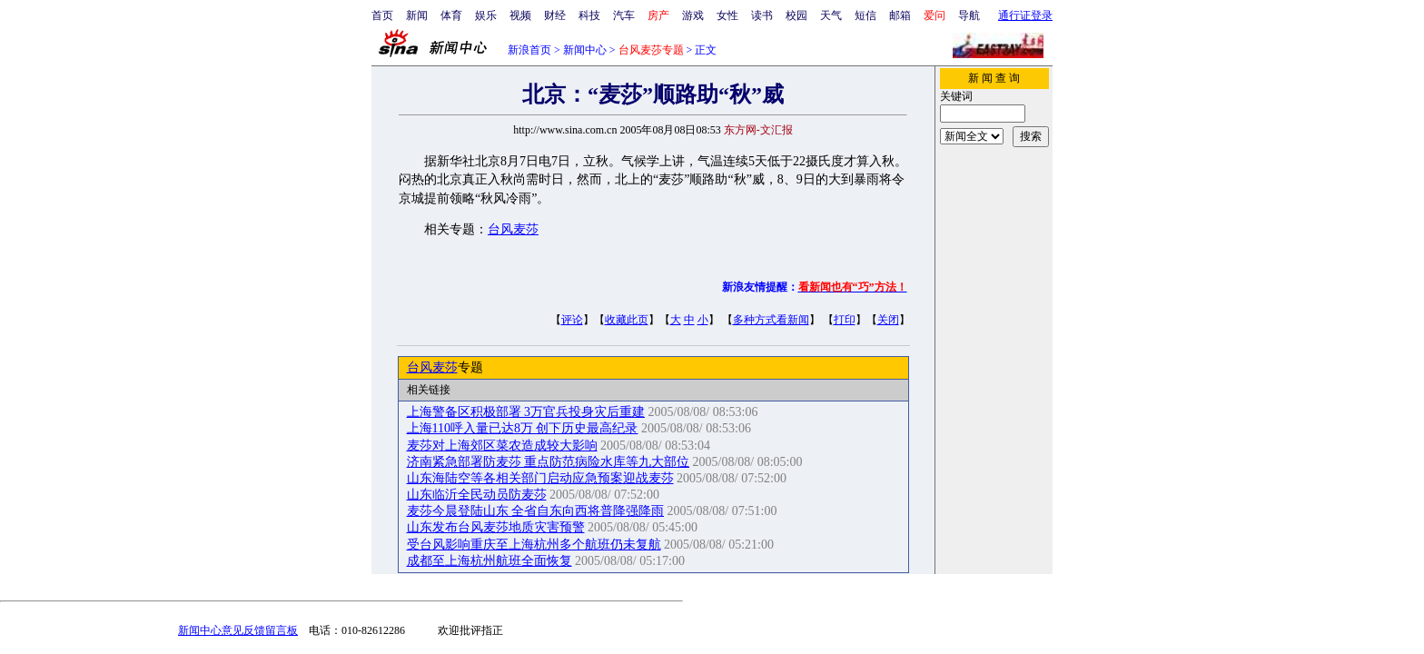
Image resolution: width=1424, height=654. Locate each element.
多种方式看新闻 (771, 319)
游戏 (693, 15)
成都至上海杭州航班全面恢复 (489, 561)
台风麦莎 (513, 229)
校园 (796, 15)
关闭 (888, 319)
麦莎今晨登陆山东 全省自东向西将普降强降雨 (536, 511)
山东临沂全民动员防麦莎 (477, 494)
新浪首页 (529, 50)
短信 (865, 15)
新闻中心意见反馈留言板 (238, 630)
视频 (520, 15)
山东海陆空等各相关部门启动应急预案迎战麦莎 (540, 478)
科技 (589, 15)
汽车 (624, 15)
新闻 (417, 15)
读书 (762, 15)
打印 (844, 319)
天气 (831, 15)
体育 (451, 15)
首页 (382, 15)
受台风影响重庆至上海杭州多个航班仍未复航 (534, 544)
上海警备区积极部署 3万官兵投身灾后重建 (526, 412)
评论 (572, 319)
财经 (555, 15)
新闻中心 (585, 50)
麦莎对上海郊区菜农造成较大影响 (502, 445)
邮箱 (900, 15)
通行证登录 (1025, 15)
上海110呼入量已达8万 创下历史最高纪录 (522, 428)
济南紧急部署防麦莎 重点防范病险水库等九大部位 (548, 462)
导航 (969, 15)
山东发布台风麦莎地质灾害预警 (496, 527)
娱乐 (486, 15)
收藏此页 (626, 319)
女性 (727, 15)
